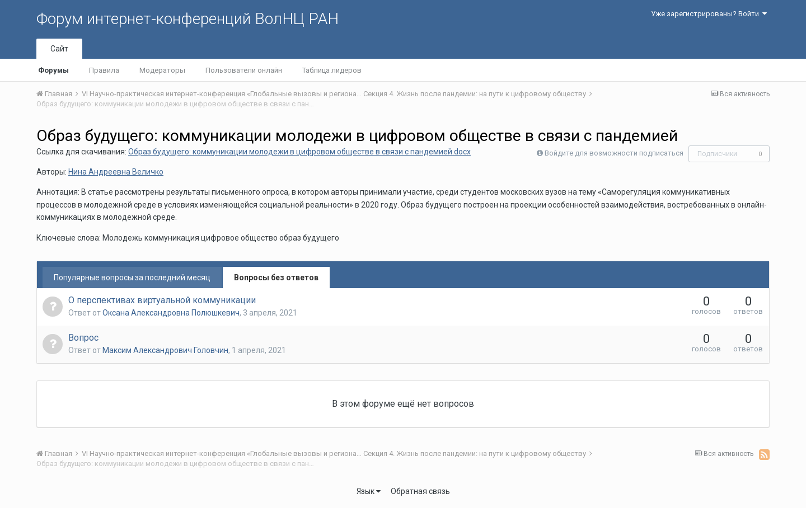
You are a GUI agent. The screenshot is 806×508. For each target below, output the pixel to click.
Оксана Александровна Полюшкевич (171, 312)
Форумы (53, 70)
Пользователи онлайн (243, 70)
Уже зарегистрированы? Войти (709, 14)
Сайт (59, 48)
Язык (369, 491)
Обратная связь (420, 491)
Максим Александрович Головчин (165, 350)
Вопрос (83, 337)
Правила (104, 70)
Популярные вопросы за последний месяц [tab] (132, 277)
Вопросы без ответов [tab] (276, 277)
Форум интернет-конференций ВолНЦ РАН (187, 19)
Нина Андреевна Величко (115, 171)
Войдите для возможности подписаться (614, 153)
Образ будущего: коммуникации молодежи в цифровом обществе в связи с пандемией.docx (299, 151)
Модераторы (162, 70)
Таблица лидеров (332, 70)
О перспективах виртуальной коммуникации (162, 300)
